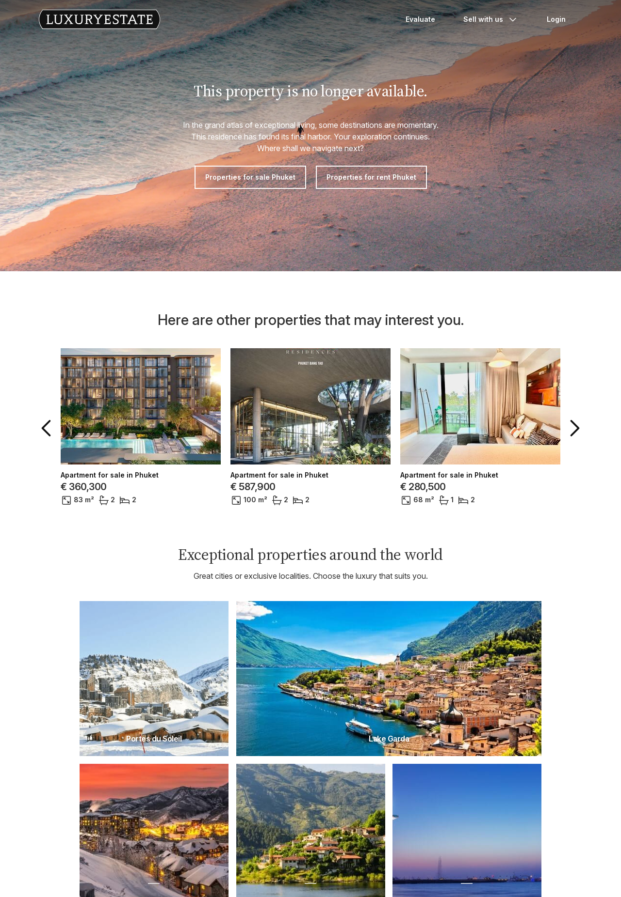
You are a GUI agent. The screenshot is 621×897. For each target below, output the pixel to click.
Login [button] (556, 19)
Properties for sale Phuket (250, 177)
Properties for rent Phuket (371, 177)
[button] (48, 428)
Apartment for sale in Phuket (110, 475)
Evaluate (420, 19)
